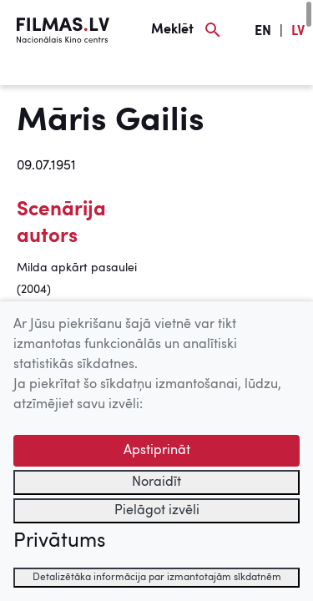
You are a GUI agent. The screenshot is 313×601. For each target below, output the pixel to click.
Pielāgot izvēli (156, 511)
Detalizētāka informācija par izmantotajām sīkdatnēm (157, 578)
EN (263, 31)
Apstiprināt (157, 450)
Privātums (59, 542)
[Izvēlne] (41, 72)
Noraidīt (156, 482)
